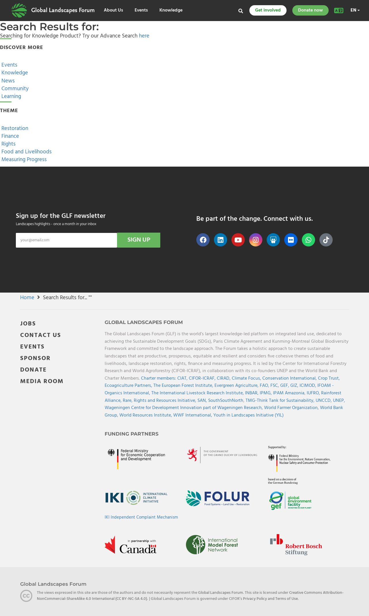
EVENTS (32, 347)
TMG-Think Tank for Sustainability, (281, 400)
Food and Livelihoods (26, 152)
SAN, (202, 400)
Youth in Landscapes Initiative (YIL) (248, 415)
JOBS (28, 324)
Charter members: (158, 378)
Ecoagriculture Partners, (129, 385)
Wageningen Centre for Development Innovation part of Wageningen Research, (184, 408)
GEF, (285, 385)
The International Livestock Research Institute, (198, 393)
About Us (113, 10)
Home (27, 297)
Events (141, 10)
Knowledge (170, 10)
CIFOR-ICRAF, (203, 378)
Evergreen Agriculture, (237, 385)
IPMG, (266, 393)
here (144, 36)
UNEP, (339, 400)
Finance (9, 136)
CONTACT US (40, 335)
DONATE (33, 370)
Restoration (14, 128)
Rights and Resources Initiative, (165, 400)
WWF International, (193, 415)
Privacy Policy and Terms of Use (270, 598)
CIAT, (183, 378)
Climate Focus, (247, 378)
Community (14, 88)
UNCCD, (324, 400)
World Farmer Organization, (292, 408)
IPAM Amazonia (288, 393)
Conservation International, (290, 378)
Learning (10, 96)
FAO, (265, 385)
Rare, (128, 400)
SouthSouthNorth (225, 400)
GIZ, (295, 385)
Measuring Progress (23, 159)
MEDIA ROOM (42, 381)
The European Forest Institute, (183, 385)
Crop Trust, (329, 378)
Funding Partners (132, 434)
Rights (8, 144)
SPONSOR (35, 358)
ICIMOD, (308, 385)
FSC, (275, 385)
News (7, 81)
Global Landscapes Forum (63, 10)
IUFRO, (314, 393)
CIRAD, (224, 378)
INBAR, (252, 393)
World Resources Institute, (146, 415)
